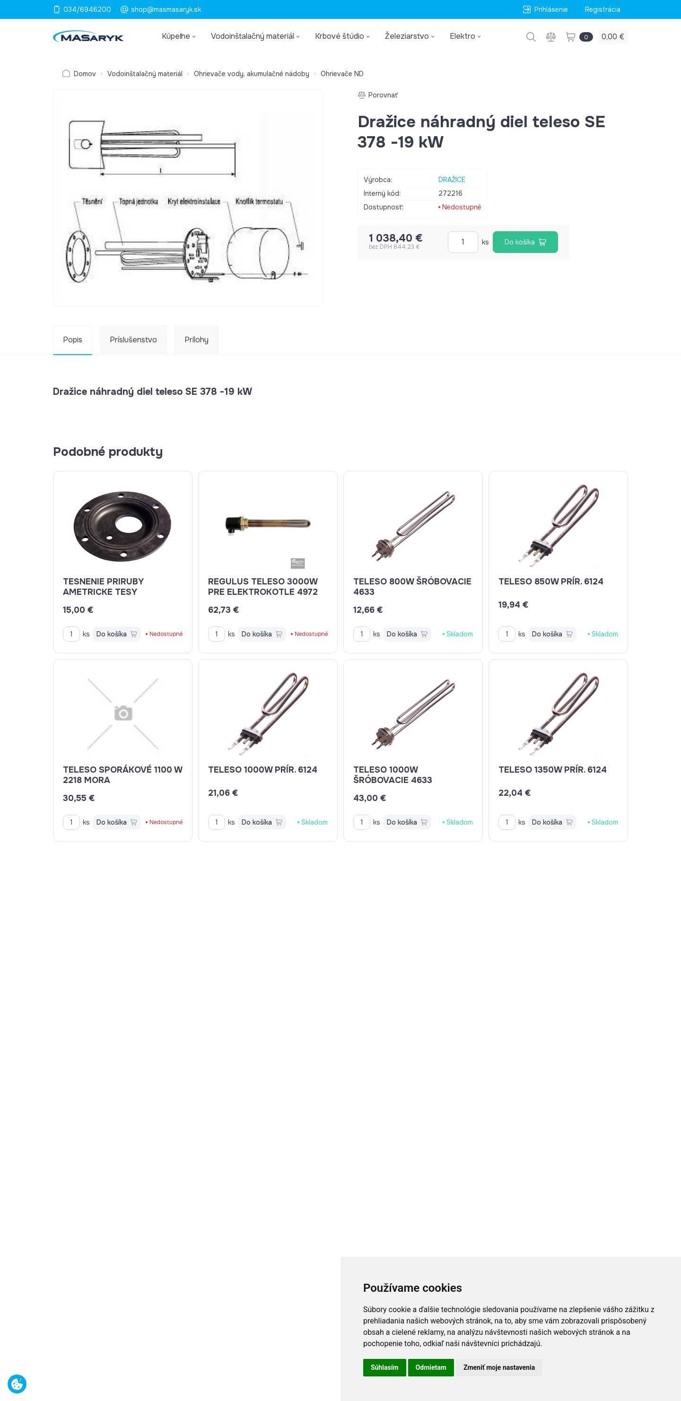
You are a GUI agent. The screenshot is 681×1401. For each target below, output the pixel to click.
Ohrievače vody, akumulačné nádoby (251, 74)
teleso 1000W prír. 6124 (262, 770)
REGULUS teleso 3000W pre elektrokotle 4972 (263, 586)
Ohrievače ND (342, 74)
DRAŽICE (451, 179)
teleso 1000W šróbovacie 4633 (392, 775)
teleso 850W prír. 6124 (550, 581)
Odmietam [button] (431, 1367)
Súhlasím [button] (385, 1367)
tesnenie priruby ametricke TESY (103, 586)
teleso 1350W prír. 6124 (552, 770)
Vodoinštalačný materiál (145, 74)
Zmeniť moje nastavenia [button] (499, 1367)
